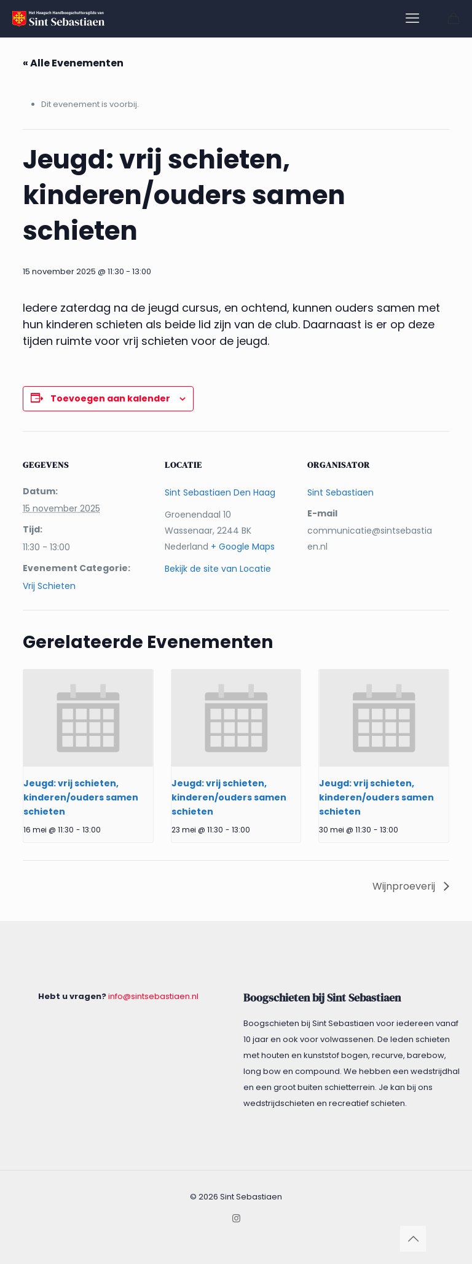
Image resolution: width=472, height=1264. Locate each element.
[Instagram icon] (236, 1218)
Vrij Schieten (49, 586)
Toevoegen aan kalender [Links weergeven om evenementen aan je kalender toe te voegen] (110, 398)
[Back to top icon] (413, 1239)
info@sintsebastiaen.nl (153, 996)
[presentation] (88, 718)
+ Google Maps (243, 546)
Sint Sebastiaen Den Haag (220, 492)
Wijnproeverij (405, 886)
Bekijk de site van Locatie (218, 569)
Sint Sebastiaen (340, 492)
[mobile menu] (412, 18)
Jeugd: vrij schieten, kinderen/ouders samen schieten (80, 797)
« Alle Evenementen (73, 63)
